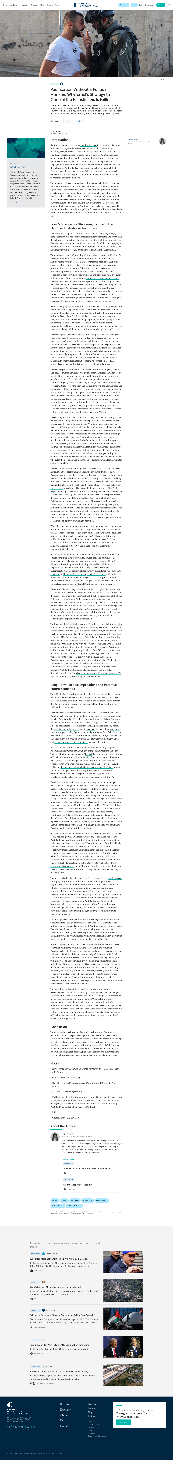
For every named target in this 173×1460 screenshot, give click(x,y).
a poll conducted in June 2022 (76, 653)
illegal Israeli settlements (74, 574)
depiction (72, 1015)
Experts (50, 5)
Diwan (48, 1282)
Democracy (123, 5)
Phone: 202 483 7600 (15, 1422)
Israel (64, 1200)
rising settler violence (76, 570)
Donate (160, 5)
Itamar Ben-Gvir (104, 732)
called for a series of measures (77, 747)
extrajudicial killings (96, 574)
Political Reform (74, 1206)
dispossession (57, 567)
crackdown (55, 634)
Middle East (87, 1200)
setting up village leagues (62, 866)
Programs (92, 1403)
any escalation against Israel (87, 357)
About (42, 5)
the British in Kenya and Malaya (91, 412)
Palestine (75, 1200)
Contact (91, 1421)
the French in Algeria (63, 412)
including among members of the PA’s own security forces (93, 650)
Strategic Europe (52, 1310)
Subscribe (123, 1422)
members (90, 729)
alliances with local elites (84, 446)
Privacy (91, 1430)
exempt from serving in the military (71, 742)
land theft (104, 564)
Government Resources (97, 1436)
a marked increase (88, 145)
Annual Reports (93, 1424)
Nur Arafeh (57, 131)
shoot (110, 770)
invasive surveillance (96, 570)
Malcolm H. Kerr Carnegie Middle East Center (81, 84)
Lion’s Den (55, 504)
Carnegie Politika (52, 1254)
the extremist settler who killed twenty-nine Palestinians (86, 767)
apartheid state (90, 1015)
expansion (55, 574)
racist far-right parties (110, 722)
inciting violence (111, 738)
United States (57, 1206)
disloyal (88, 754)
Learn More (15, 202)
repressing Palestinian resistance (92, 433)
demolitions (70, 567)
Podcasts (92, 1416)
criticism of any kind (74, 634)
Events (91, 1408)
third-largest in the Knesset (66, 729)
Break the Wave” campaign (86, 491)
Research (25, 5)
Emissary (35, 5)
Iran (134, 5)
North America (101, 1200)
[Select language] (55, 121)
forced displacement (89, 567)
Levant (54, 1200)
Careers (91, 1427)
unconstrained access (107, 757)
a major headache (71, 517)
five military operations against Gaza (79, 577)
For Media (91, 1433)
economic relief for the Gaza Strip (88, 284)
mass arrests (112, 570)
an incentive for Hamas (88, 354)
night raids (94, 564)
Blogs (90, 1412)
